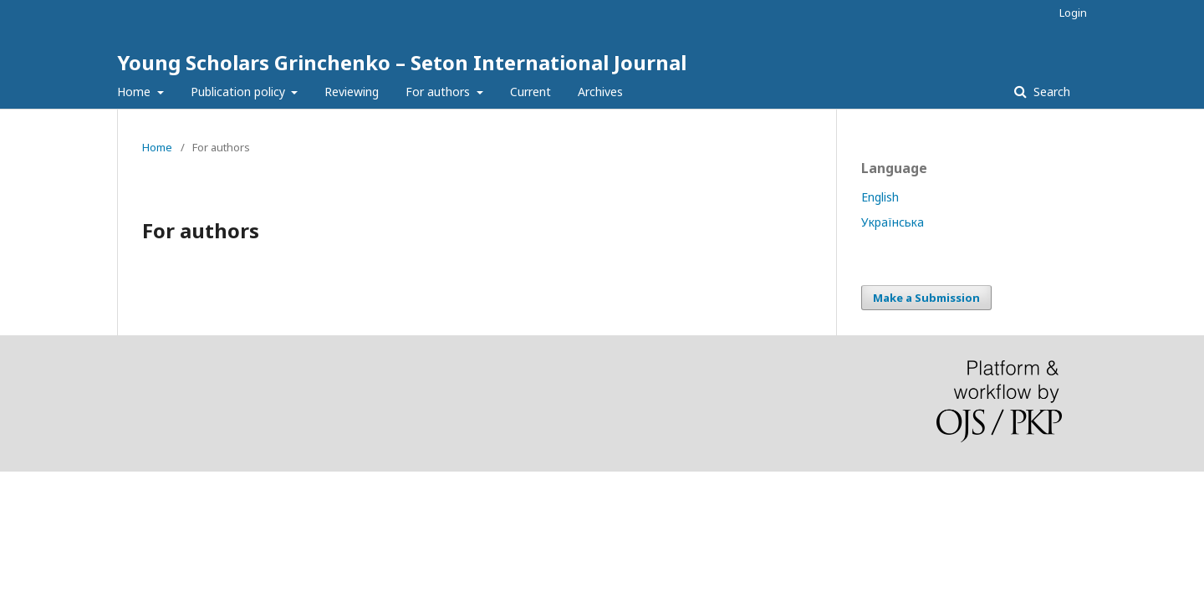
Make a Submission (926, 297)
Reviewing (351, 91)
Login (1073, 12)
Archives (600, 91)
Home (135, 91)
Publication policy (239, 91)
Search (1050, 91)
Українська (892, 222)
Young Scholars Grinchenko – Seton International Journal (401, 62)
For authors (439, 91)
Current (530, 91)
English (880, 197)
